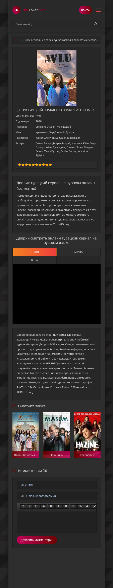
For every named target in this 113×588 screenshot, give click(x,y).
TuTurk (24, 39)
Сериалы (36, 39)
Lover (34, 10)
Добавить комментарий (37, 540)
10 (50, 165)
